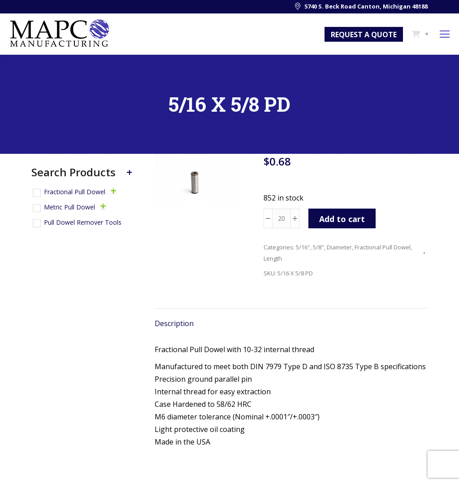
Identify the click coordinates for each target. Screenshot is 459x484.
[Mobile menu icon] (444, 34)
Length (273, 258)
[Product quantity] (281, 218)
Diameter (339, 247)
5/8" (318, 247)
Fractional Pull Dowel (383, 247)
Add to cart (342, 219)
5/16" (303, 247)
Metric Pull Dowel (69, 207)
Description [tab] (174, 323)
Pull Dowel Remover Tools (82, 222)
